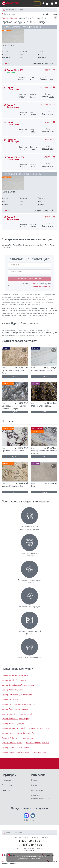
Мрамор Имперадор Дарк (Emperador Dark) (19, 733)
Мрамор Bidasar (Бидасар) (12, 690)
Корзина (53, 861)
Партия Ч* (15, 157)
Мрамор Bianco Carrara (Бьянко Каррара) (18, 685)
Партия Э (15, 70)
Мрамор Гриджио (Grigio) (39, 728)
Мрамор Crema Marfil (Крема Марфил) (17, 695)
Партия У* (11, 140)
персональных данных (42, 286)
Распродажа (7, 785)
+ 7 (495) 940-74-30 (29, 844)
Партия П (11, 88)
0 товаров (53, 14)
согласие (32, 284)
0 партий (44, 14)
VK (32, 817)
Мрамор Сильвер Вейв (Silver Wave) (16, 752)
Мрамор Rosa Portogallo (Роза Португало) (18, 724)
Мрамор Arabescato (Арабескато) (15, 675)
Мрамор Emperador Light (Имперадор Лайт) (19, 704)
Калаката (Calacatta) (10, 738)
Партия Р (11, 105)
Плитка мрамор (28, 738)
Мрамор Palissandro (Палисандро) (15, 719)
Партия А (11, 217)
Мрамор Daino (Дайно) (11, 699)
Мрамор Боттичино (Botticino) (13, 728)
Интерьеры (6, 780)
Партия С (11, 122)
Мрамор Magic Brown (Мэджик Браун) (17, 714)
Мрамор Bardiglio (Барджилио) (14, 680)
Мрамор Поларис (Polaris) (12, 743)
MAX (26, 817)
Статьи (34, 785)
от (46, 70)
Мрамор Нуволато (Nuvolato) (37, 743)
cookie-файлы (31, 856)
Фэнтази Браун (40, 752)
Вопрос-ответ (37, 790)
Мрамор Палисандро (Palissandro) (15, 748)
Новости (35, 780)
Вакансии (6, 790)
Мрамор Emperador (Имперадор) (15, 709)
